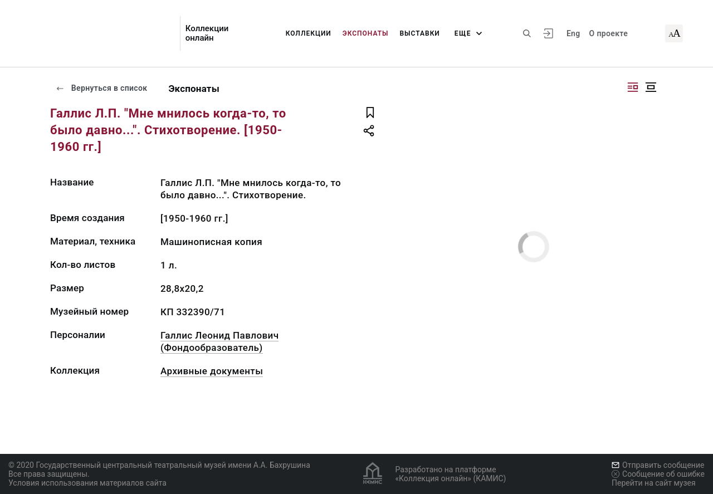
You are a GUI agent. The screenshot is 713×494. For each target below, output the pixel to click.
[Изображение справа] (633, 87)
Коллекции (308, 33)
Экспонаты (366, 33)
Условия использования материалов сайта (87, 482)
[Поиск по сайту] (527, 33)
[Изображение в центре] (651, 87)
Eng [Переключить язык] (573, 33)
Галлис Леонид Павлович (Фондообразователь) (219, 341)
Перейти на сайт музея (654, 482)
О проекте (608, 33)
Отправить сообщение (658, 465)
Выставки (420, 33)
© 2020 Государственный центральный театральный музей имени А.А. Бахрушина (159, 465)
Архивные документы (211, 370)
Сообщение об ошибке (658, 473)
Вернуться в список (101, 88)
